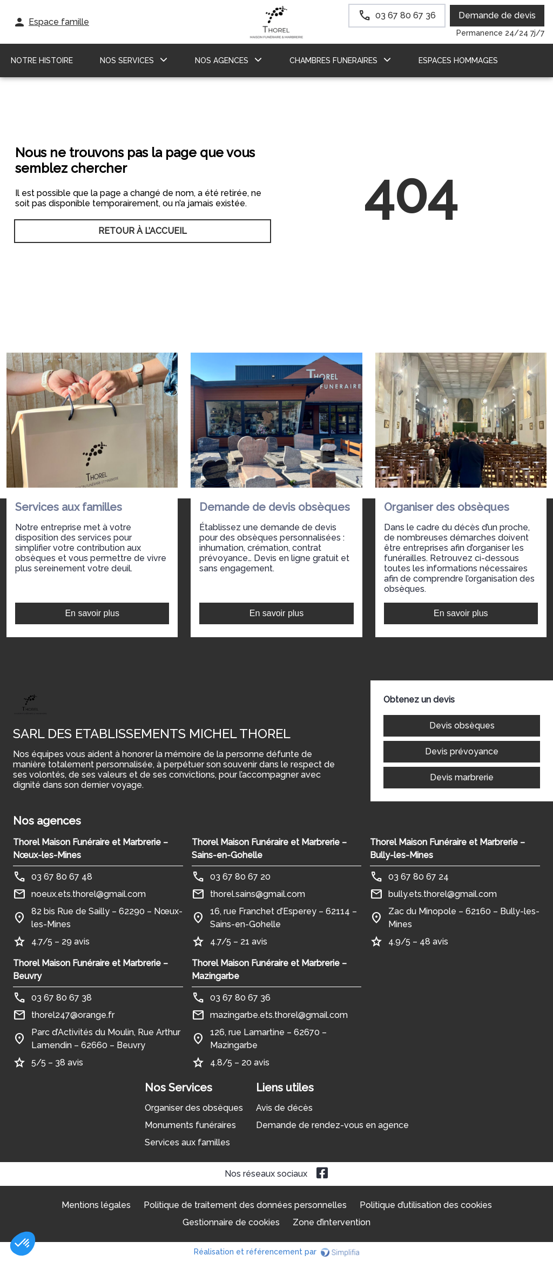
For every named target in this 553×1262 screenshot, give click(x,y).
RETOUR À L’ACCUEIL (142, 231)
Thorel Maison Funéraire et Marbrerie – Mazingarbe (269, 969)
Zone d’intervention (331, 1222)
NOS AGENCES (221, 60)
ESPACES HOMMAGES (458, 60)
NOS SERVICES (127, 60)
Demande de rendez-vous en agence (332, 1125)
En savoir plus (92, 613)
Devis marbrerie (462, 777)
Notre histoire (42, 60)
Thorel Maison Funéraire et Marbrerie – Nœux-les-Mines (90, 848)
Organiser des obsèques (194, 1108)
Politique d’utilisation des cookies (426, 1205)
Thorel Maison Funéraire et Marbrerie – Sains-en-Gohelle (269, 848)
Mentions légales (96, 1205)
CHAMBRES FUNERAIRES (333, 60)
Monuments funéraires (190, 1125)
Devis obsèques (462, 725)
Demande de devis (497, 15)
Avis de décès (284, 1108)
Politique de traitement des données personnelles (245, 1205)
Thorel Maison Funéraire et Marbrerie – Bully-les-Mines (447, 848)
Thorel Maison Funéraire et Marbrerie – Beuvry (90, 969)
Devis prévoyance (461, 751)
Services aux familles (187, 1142)
